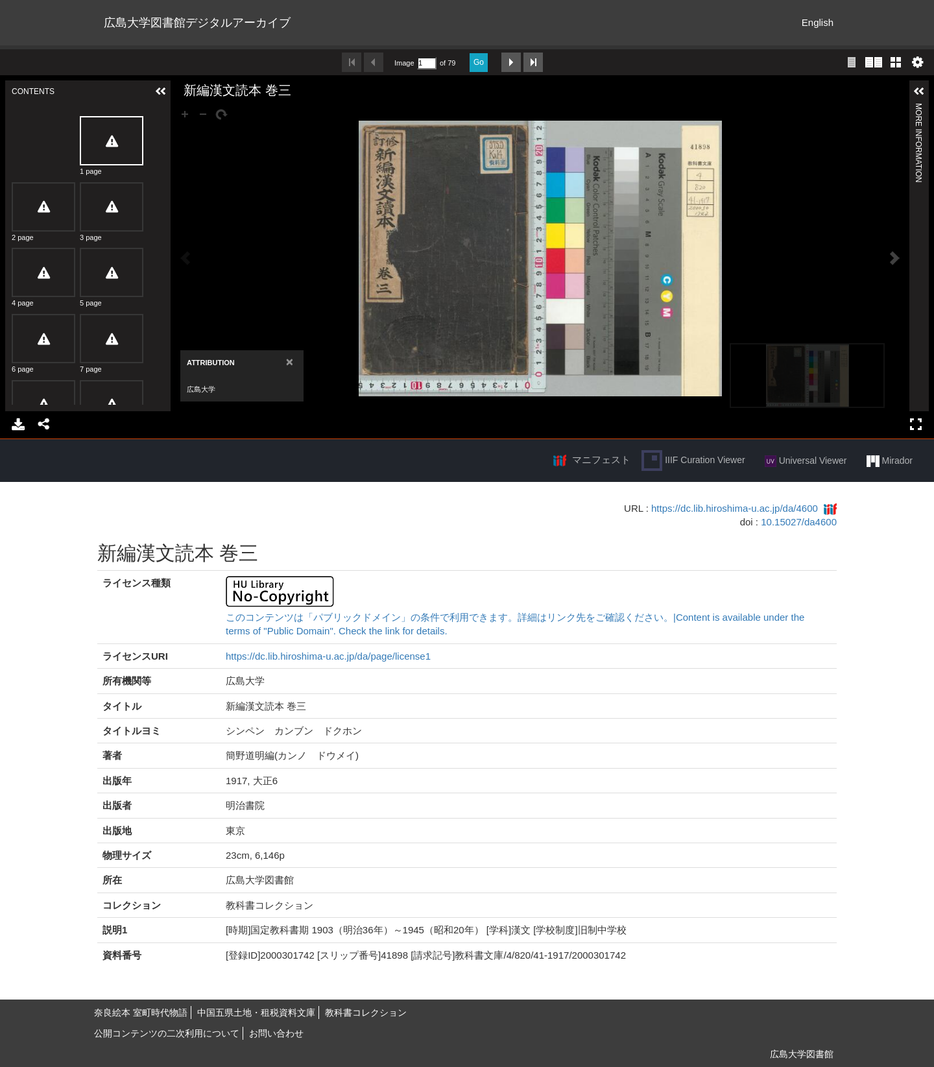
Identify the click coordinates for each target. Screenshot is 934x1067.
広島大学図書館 (801, 1054)
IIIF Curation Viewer (693, 460)
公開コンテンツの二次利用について (166, 1033)
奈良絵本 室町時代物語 (140, 1012)
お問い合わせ (276, 1033)
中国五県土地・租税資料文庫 (256, 1012)
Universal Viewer (806, 461)
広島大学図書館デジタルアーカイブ (197, 22)
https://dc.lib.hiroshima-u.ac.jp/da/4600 (734, 508)
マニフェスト (601, 459)
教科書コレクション (366, 1012)
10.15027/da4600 (799, 521)
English (817, 22)
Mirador (890, 461)
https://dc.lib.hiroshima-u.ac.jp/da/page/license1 (328, 656)
